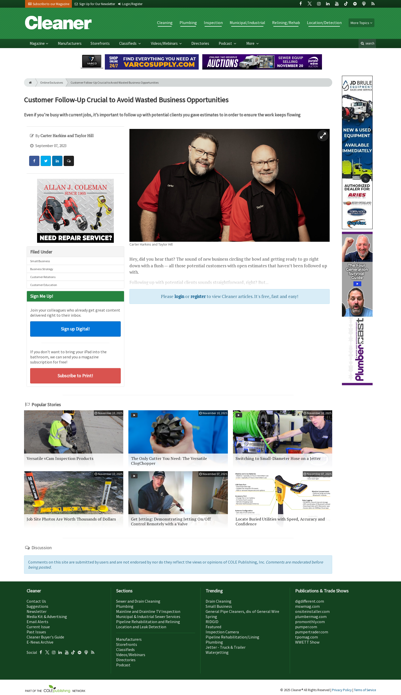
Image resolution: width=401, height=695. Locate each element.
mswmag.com (307, 606)
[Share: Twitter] (46, 161)
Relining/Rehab (286, 22)
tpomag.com (306, 636)
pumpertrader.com (311, 631)
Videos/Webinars (165, 43)
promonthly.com (310, 621)
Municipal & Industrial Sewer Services (148, 616)
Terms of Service (365, 690)
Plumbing (188, 22)
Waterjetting (217, 652)
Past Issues (36, 631)
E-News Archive (40, 642)
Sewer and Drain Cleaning (138, 601)
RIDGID (212, 621)
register (198, 296)
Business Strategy (41, 269)
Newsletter (37, 611)
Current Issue (38, 626)
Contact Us (36, 601)
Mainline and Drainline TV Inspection (148, 611)
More (250, 43)
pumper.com (306, 626)
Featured (213, 626)
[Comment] (69, 161)
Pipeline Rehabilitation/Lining (232, 636)
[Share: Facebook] (34, 161)
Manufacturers (70, 43)
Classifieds (128, 43)
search (367, 43)
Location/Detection (324, 22)
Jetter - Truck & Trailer (226, 647)
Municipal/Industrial (247, 22)
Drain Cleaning (218, 601)
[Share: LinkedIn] (57, 161)
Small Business (40, 261)
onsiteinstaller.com (312, 611)
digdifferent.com (309, 601)
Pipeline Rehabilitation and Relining (148, 621)
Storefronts (100, 43)
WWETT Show (307, 642)
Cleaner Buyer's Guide (45, 636)
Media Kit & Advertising (47, 616)
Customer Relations (42, 277)
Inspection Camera (222, 631)
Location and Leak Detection (141, 626)
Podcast (226, 43)
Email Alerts (37, 621)
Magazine (37, 43)
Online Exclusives (51, 82)
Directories (200, 43)
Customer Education (43, 285)
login (179, 296)
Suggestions (37, 606)
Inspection (213, 22)
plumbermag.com (311, 616)
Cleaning (165, 22)
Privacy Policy (342, 690)
